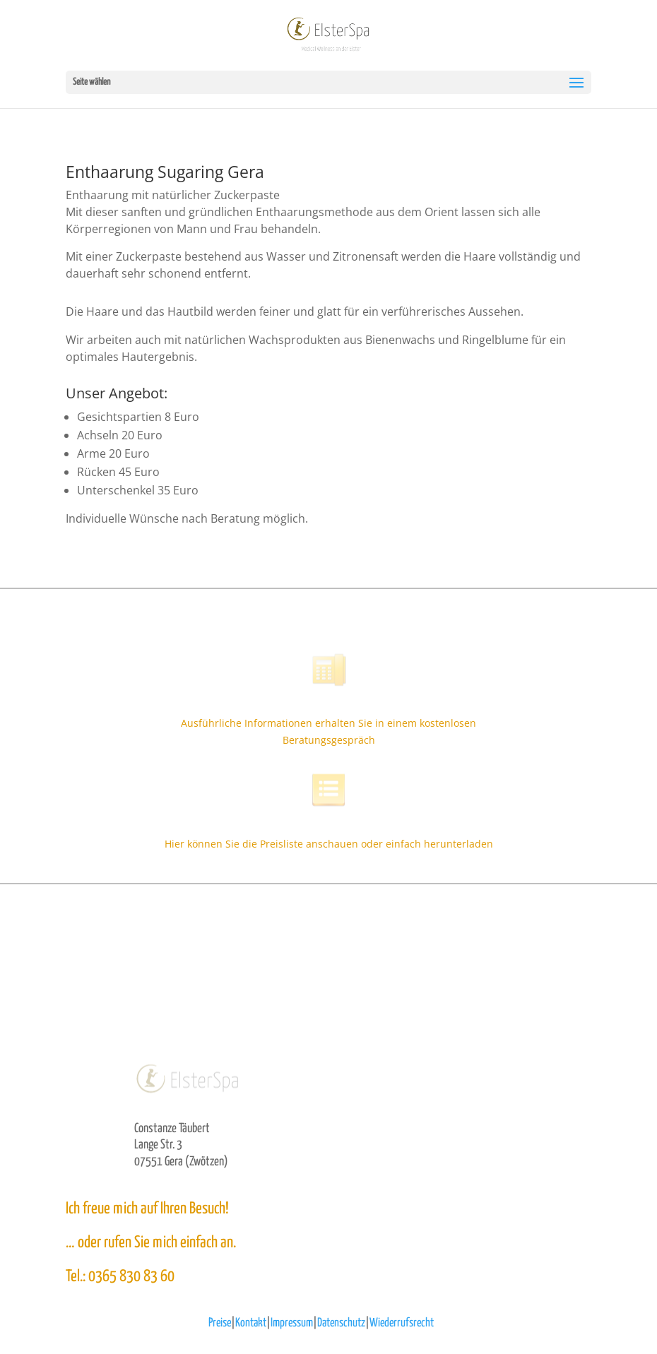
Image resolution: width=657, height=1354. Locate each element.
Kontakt (250, 1323)
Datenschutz (341, 1323)
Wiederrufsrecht (401, 1323)
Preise (219, 1323)
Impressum (292, 1323)
